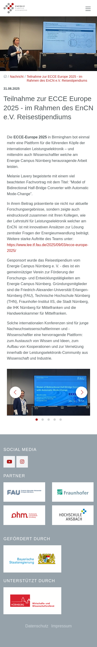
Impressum (61, 626)
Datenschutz (36, 626)
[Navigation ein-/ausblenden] (88, 8)
